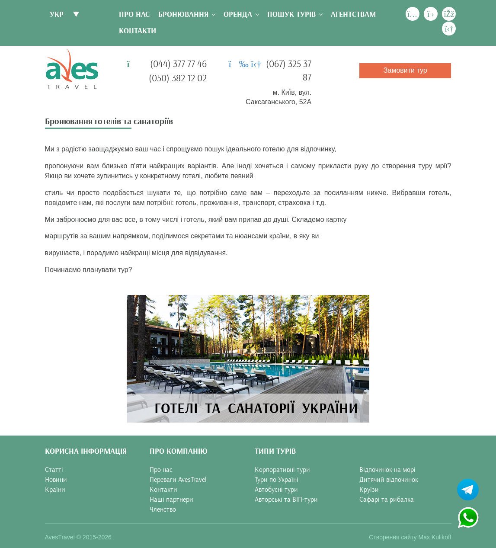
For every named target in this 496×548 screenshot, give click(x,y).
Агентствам (353, 14)
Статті (54, 469)
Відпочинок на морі (387, 469)
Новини (56, 479)
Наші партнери (171, 499)
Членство (163, 509)
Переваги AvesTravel (178, 479)
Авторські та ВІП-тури (286, 499)
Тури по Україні (276, 479)
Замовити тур (405, 70)
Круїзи (369, 489)
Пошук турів (291, 14)
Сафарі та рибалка (386, 499)
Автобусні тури (276, 489)
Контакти (137, 31)
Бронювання (183, 14)
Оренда (238, 14)
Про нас (134, 14)
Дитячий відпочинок (388, 479)
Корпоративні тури (282, 469)
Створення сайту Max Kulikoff (410, 537)
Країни (55, 489)
